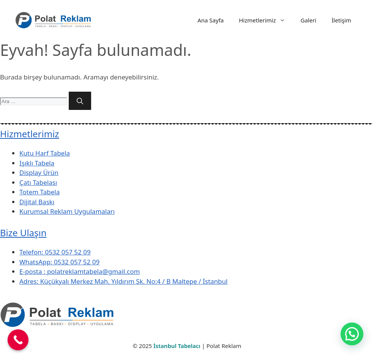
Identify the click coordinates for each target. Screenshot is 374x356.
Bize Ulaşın (23, 232)
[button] (352, 334)
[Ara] (80, 101)
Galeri (308, 20)
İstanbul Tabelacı (176, 346)
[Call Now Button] (18, 339)
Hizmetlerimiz (266, 20)
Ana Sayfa (210, 20)
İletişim (341, 20)
